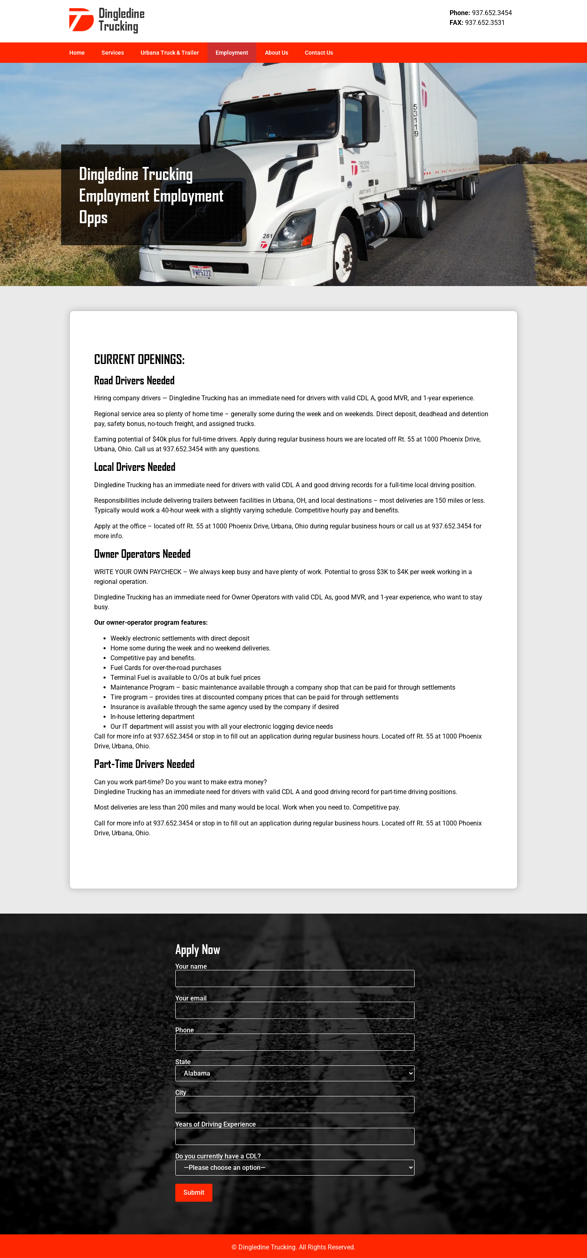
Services (113, 52)
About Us (276, 52)
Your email (295, 1004)
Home (77, 52)
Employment (232, 52)
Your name (295, 972)
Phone (295, 1036)
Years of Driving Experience (295, 1130)
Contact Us (319, 52)
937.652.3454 (492, 13)
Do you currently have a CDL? (295, 1164)
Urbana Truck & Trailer (170, 52)
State (295, 1070)
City (295, 1098)
